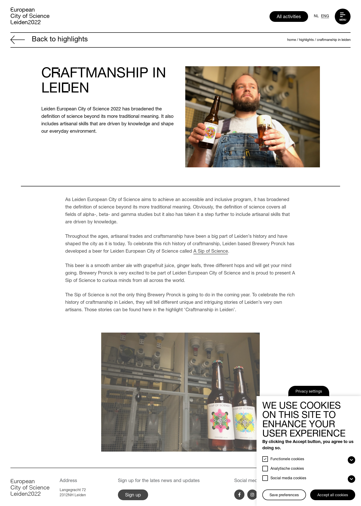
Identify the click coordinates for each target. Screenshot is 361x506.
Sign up (133, 495)
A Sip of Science (210, 251)
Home (291, 40)
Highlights (306, 40)
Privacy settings (309, 392)
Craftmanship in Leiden (334, 40)
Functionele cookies (287, 459)
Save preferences (284, 495)
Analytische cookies (287, 469)
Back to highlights (49, 40)
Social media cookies (288, 478)
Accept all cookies (332, 495)
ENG (325, 16)
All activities (289, 17)
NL (316, 16)
